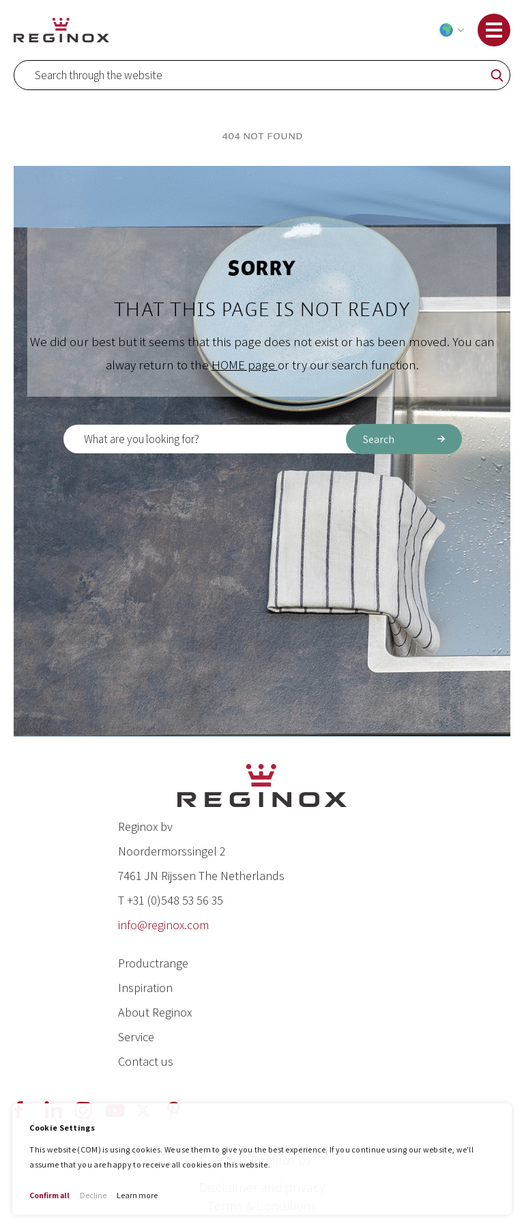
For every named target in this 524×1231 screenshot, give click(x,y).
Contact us (145, 1061)
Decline (93, 1195)
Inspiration (145, 987)
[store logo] (61, 30)
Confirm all (49, 1195)
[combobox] (262, 75)
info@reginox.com (163, 925)
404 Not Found (262, 136)
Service (136, 1037)
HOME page (245, 364)
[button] (449, 30)
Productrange (153, 963)
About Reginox (155, 1012)
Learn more (137, 1195)
